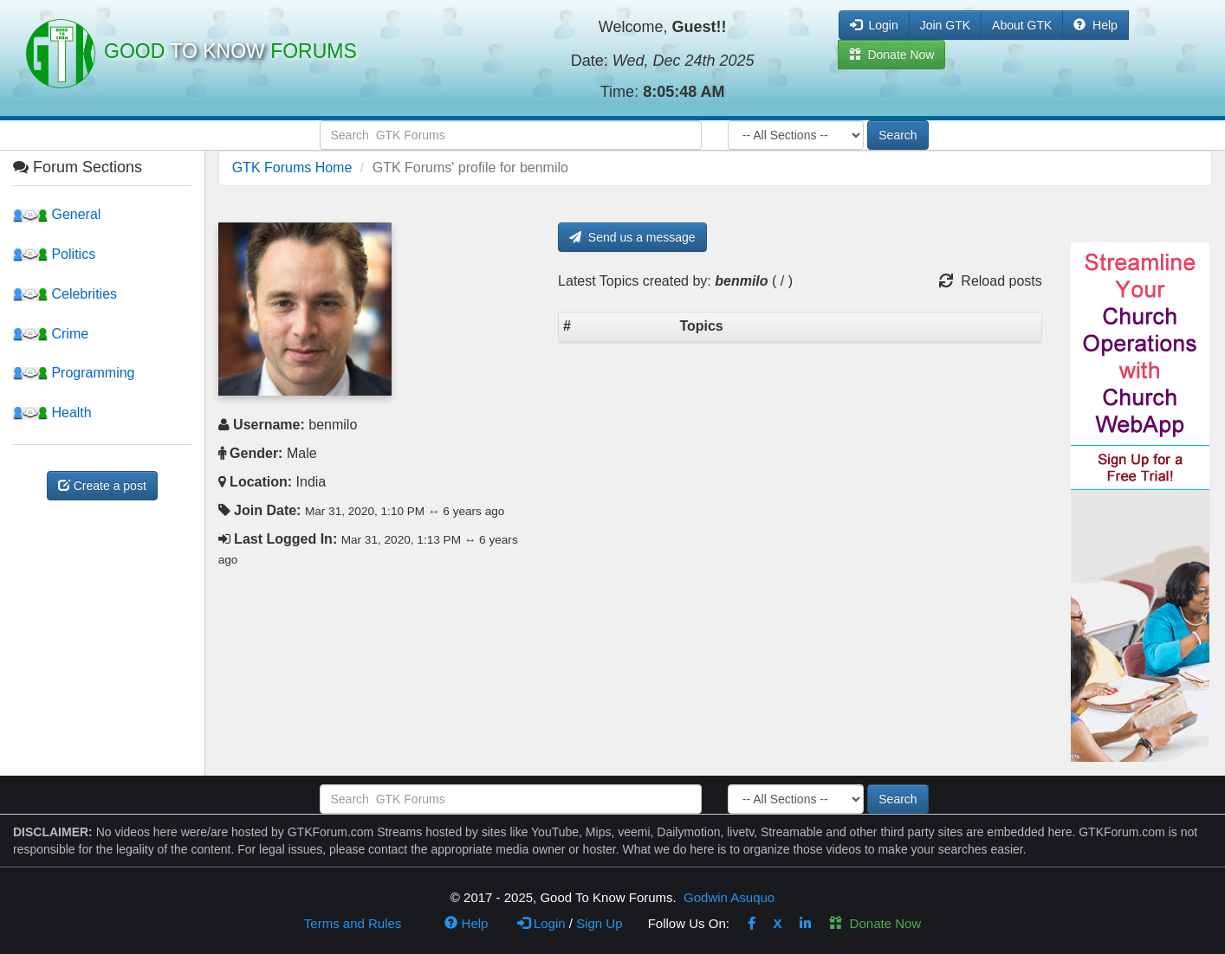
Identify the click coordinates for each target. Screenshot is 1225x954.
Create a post (102, 486)
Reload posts (990, 281)
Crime (50, 333)
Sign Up (599, 923)
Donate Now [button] (892, 54)
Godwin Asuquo (729, 897)
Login (541, 923)
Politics (54, 254)
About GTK (1022, 25)
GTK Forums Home (292, 167)
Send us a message (632, 237)
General (56, 214)
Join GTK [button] (945, 25)
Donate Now (875, 923)
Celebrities (65, 294)
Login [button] (874, 25)
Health (52, 412)
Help (1095, 25)
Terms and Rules (353, 923)
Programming (73, 372)
